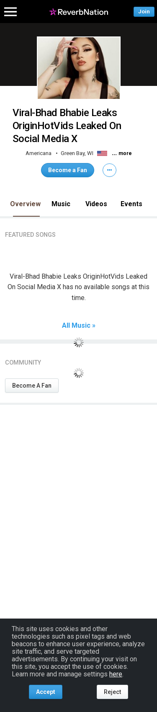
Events (131, 204)
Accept (45, 692)
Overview (25, 204)
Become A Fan (31, 385)
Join (144, 11)
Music (60, 204)
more (125, 153)
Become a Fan (67, 170)
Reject (112, 692)
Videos (96, 204)
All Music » (78, 325)
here (115, 674)
